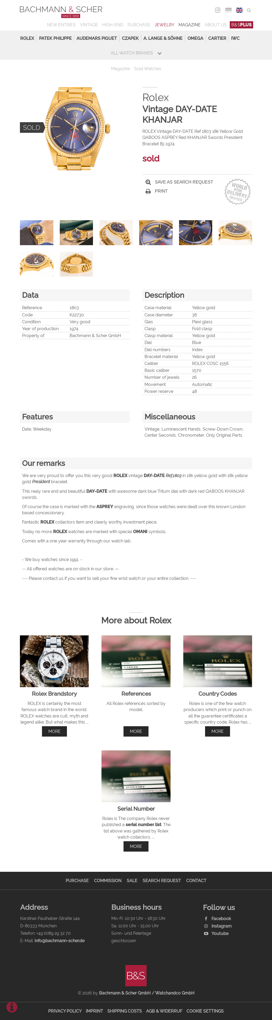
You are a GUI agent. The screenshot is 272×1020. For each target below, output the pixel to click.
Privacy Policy (65, 1011)
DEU (228, 10)
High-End (112, 24)
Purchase (139, 24)
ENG (239, 10)
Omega (195, 38)
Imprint (94, 1011)
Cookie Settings (205, 1011)
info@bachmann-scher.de (59, 940)
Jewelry (164, 24)
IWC (235, 38)
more (54, 731)
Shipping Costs (124, 1011)
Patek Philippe (55, 38)
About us (216, 24)
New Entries (61, 24)
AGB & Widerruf (164, 1011)
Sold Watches (147, 68)
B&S (241, 24)
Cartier (217, 38)
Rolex (27, 38)
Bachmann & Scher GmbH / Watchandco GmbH (146, 993)
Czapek (130, 38)
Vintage (89, 24)
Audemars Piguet (96, 38)
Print (157, 191)
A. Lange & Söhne (162, 38)
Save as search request (179, 182)
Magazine (189, 24)
